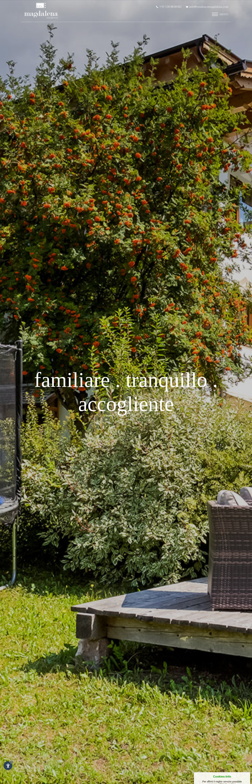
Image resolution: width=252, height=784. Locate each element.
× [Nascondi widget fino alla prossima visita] (11, 762)
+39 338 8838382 (168, 6)
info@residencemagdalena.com (207, 6)
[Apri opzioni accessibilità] (8, 765)
